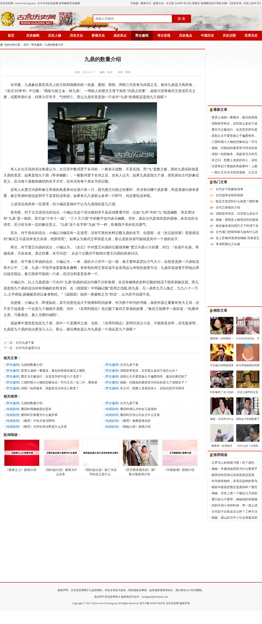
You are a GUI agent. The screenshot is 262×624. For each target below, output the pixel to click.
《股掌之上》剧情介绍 (20, 455)
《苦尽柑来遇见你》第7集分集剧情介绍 (139, 457)
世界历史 (251, 35)
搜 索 (181, 19)
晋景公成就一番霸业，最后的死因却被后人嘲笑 (53, 370)
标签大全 (158, 3)
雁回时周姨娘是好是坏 (36, 409)
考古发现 (163, 35)
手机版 (134, 3)
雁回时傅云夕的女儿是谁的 (138, 409)
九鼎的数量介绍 (54, 44)
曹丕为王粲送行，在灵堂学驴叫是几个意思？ (51, 376)
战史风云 (120, 35)
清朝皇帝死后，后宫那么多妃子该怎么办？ (149, 370)
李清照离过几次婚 (228, 244)
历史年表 (236, 3)
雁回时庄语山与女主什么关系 (140, 415)
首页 (11, 35)
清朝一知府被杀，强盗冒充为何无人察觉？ (50, 388)
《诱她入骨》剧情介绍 (135, 426)
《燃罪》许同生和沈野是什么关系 (44, 426)
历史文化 (76, 35)
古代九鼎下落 (25, 342)
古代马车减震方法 (28, 348)
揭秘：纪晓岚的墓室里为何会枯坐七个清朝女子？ (153, 382)
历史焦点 (185, 35)
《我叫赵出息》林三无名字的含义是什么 (100, 457)
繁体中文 (146, 3)
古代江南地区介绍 (228, 207)
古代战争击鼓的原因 (229, 195)
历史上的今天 (251, 3)
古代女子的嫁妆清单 (229, 189)
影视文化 (98, 35)
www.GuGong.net (107, 603)
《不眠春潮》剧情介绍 (179, 455)
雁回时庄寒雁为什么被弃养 (39, 415)
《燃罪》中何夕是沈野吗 (38, 420)
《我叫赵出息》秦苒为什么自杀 (60, 457)
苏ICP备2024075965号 (152, 603)
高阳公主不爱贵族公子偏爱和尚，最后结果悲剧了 (153, 376)
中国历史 (207, 35)
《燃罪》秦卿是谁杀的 (135, 420)
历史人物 (54, 35)
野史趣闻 (141, 35)
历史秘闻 (32, 35)
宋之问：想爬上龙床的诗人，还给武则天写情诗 (152, 388)
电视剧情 (13, 409)
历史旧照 (229, 35)
